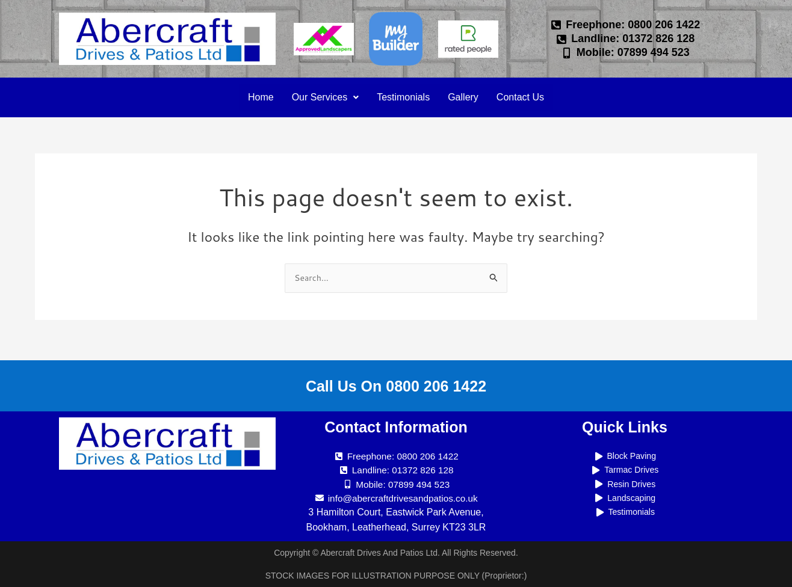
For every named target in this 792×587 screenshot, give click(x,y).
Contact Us (526, 97)
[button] (320, 97)
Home (253, 97)
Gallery (466, 97)
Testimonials (403, 97)
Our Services (320, 97)
